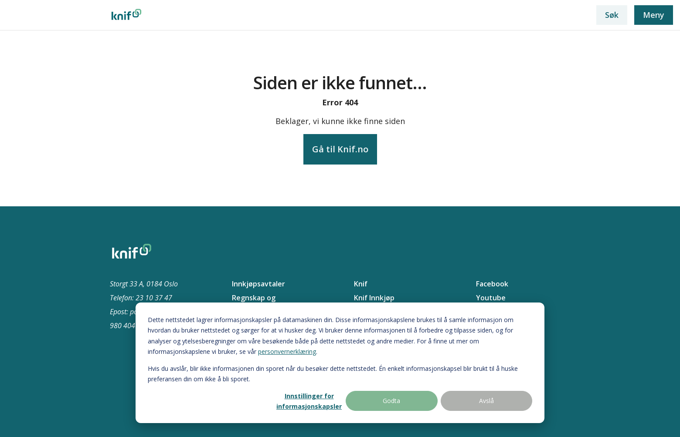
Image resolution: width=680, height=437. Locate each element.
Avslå (486, 401)
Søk (612, 15)
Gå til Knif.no (340, 149)
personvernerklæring (287, 351)
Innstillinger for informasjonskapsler (309, 401)
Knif (360, 284)
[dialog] (340, 363)
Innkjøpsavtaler (258, 284)
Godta (391, 401)
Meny (653, 15)
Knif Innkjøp (374, 298)
